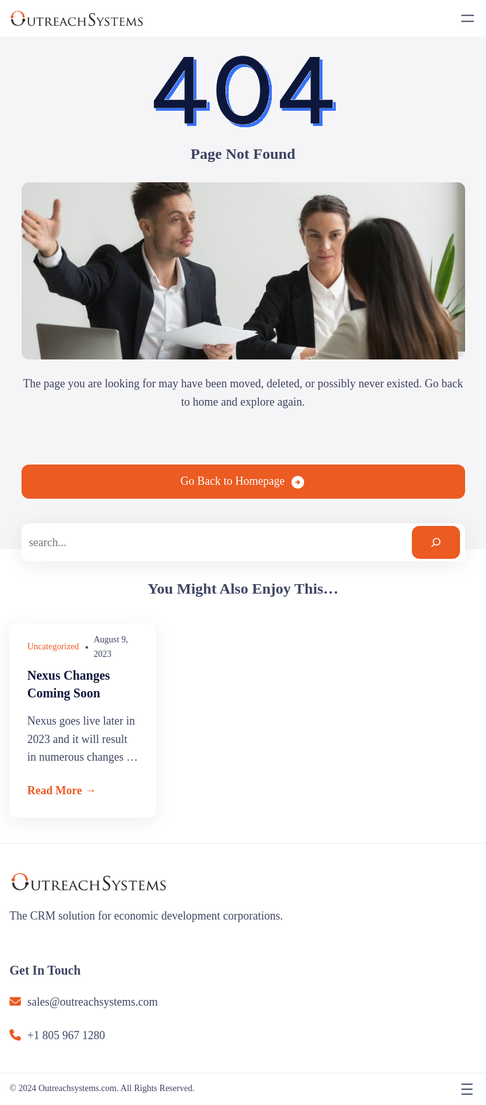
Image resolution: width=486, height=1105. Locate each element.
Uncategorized (53, 646)
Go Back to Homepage (233, 481)
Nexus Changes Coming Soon (68, 684)
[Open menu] (467, 18)
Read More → (61, 790)
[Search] (436, 542)
